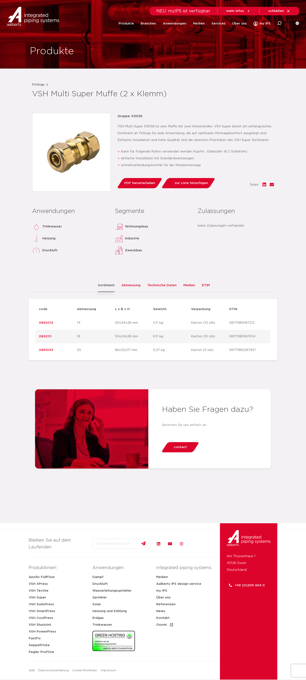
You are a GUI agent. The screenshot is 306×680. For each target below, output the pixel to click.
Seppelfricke (39, 645)
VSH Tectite (38, 590)
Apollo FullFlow (42, 577)
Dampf (97, 577)
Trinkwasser (102, 624)
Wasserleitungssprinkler (112, 590)
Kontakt (163, 618)
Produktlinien (43, 568)
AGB (32, 670)
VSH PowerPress (42, 631)
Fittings (38, 84)
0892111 (45, 336)
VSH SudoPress (41, 604)
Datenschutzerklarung (53, 670)
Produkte (126, 23)
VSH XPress (38, 583)
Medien (199, 23)
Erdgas (98, 618)
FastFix (35, 638)
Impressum (108, 670)
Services (218, 23)
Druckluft (100, 583)
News (160, 611)
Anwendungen (174, 23)
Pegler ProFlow (41, 652)
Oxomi (165, 625)
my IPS (161, 590)
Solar (96, 604)
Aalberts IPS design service (178, 583)
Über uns (239, 23)
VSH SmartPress (42, 611)
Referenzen (166, 604)
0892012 (46, 322)
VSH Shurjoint (40, 624)
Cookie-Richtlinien (84, 670)
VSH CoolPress (41, 618)
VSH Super (37, 597)
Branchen (148, 23)
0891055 (46, 350)
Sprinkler (99, 597)
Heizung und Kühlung (109, 611)
